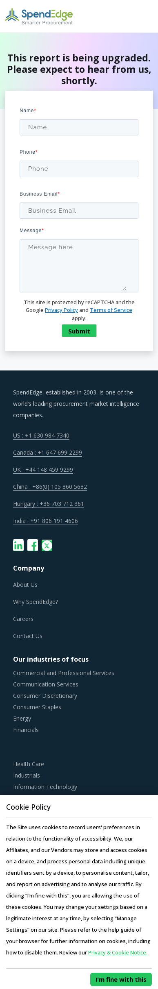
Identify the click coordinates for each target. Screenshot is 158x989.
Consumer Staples (37, 707)
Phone (29, 152)
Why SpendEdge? (35, 602)
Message (32, 230)
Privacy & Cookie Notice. (117, 952)
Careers (23, 619)
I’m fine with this (121, 979)
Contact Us (27, 636)
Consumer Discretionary (45, 695)
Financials (26, 730)
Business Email (40, 194)
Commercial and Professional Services (63, 673)
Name (28, 110)
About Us (25, 584)
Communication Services (45, 684)
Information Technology (45, 787)
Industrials (26, 775)
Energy (22, 718)
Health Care (28, 764)
